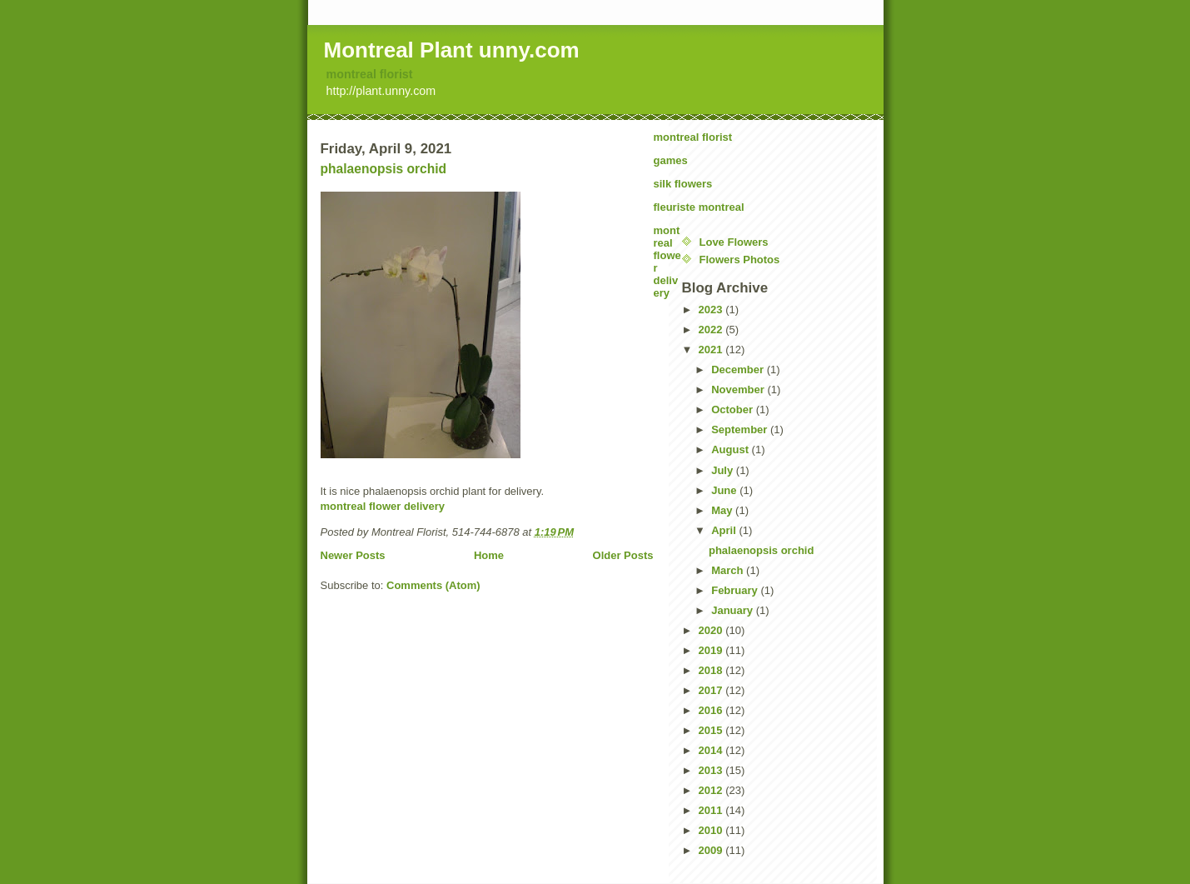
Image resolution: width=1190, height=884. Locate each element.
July (723, 470)
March (728, 570)
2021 (712, 349)
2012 (712, 790)
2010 (712, 830)
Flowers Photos (740, 259)
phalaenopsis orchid (384, 169)
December (738, 369)
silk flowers (683, 183)
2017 (712, 690)
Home (489, 555)
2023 (712, 309)
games (671, 160)
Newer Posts (353, 555)
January (733, 610)
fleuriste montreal (699, 207)
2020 (712, 630)
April (725, 530)
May (723, 510)
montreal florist (369, 74)
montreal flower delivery (383, 506)
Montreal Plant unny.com (452, 49)
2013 (712, 770)
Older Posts (623, 555)
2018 (712, 670)
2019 (712, 650)
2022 (712, 329)
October (733, 409)
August (731, 449)
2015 (712, 730)
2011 (712, 810)
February (735, 590)
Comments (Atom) (433, 585)
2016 (712, 710)
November (739, 389)
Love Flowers (734, 242)
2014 (712, 750)
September (740, 429)
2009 (712, 850)
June (725, 490)
